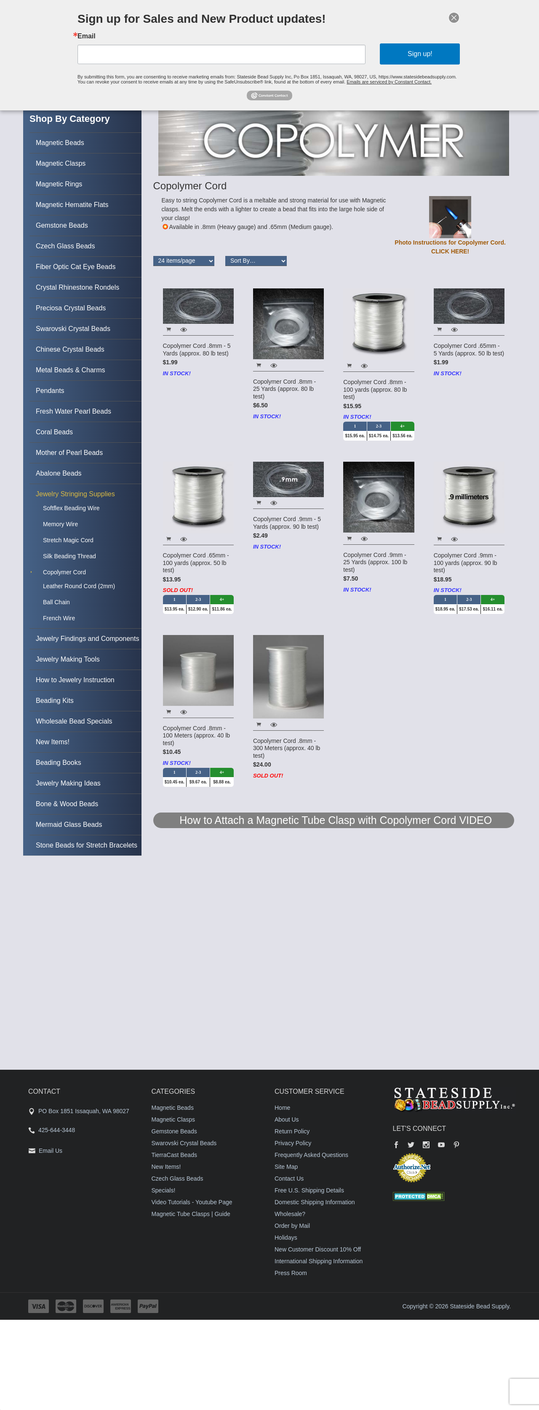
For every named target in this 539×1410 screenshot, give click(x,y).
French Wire (59, 618)
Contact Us (289, 1178)
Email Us (50, 1150)
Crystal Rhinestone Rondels (77, 287)
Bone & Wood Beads (67, 803)
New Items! (52, 741)
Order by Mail (292, 1225)
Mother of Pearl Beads (69, 452)
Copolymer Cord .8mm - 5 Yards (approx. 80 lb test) (197, 349)
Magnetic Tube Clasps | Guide (191, 1214)
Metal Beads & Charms (70, 370)
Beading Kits (55, 700)
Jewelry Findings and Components (87, 638)
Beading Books (58, 762)
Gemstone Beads (62, 225)
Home (282, 1107)
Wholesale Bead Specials (74, 721)
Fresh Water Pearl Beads (73, 411)
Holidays (286, 1237)
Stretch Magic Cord (68, 540)
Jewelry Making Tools (68, 659)
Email (105, 38)
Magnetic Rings (59, 184)
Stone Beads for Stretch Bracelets (86, 845)
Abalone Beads (59, 473)
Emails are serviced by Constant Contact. (377, 79)
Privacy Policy (293, 1143)
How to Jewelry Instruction (75, 679)
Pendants (50, 390)
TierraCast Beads (174, 1155)
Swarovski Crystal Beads (73, 328)
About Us (287, 1119)
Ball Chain (56, 602)
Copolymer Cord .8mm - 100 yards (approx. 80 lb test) (375, 389)
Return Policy (292, 1131)
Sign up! (405, 54)
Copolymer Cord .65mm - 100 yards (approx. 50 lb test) (196, 562)
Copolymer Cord (64, 572)
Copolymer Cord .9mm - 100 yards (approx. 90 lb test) (465, 562)
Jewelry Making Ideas (68, 783)
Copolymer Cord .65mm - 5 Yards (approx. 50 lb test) (469, 349)
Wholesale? (290, 1214)
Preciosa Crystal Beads (71, 308)
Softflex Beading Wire (71, 508)
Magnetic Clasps (60, 163)
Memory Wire (60, 524)
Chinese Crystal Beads (70, 349)
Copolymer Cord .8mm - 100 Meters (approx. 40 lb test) (196, 735)
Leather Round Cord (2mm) (79, 586)
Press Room (291, 1273)
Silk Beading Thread (69, 556)
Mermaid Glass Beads (69, 824)
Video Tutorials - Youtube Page (192, 1202)
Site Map (286, 1166)
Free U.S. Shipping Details (309, 1190)
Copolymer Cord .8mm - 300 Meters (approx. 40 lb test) (286, 748)
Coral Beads (54, 432)
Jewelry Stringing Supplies (75, 494)
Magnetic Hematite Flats (72, 204)
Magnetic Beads (60, 142)
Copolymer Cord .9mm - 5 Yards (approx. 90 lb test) (287, 523)
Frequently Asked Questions (311, 1155)
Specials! (164, 1190)
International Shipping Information (319, 1261)
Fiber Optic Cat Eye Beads (75, 266)
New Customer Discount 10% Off (318, 1249)
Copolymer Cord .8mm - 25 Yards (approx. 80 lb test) (284, 389)
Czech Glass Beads (65, 246)
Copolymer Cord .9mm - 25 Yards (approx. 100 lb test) (375, 562)
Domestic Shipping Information (315, 1202)
